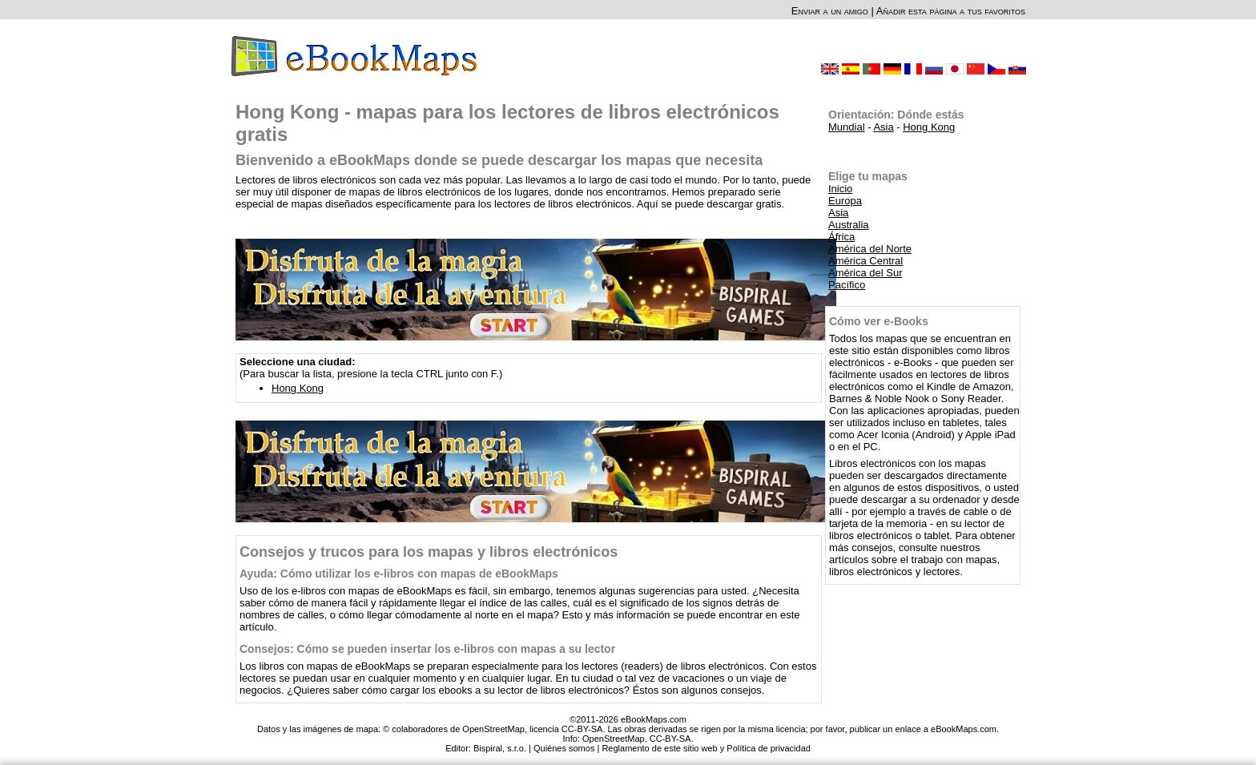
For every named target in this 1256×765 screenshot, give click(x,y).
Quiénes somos (563, 748)
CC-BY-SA (670, 738)
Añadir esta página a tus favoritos (950, 11)
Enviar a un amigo (829, 11)
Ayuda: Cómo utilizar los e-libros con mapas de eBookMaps (399, 573)
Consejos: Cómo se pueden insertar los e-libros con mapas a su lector (427, 648)
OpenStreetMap (613, 738)
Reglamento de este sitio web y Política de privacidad (706, 748)
